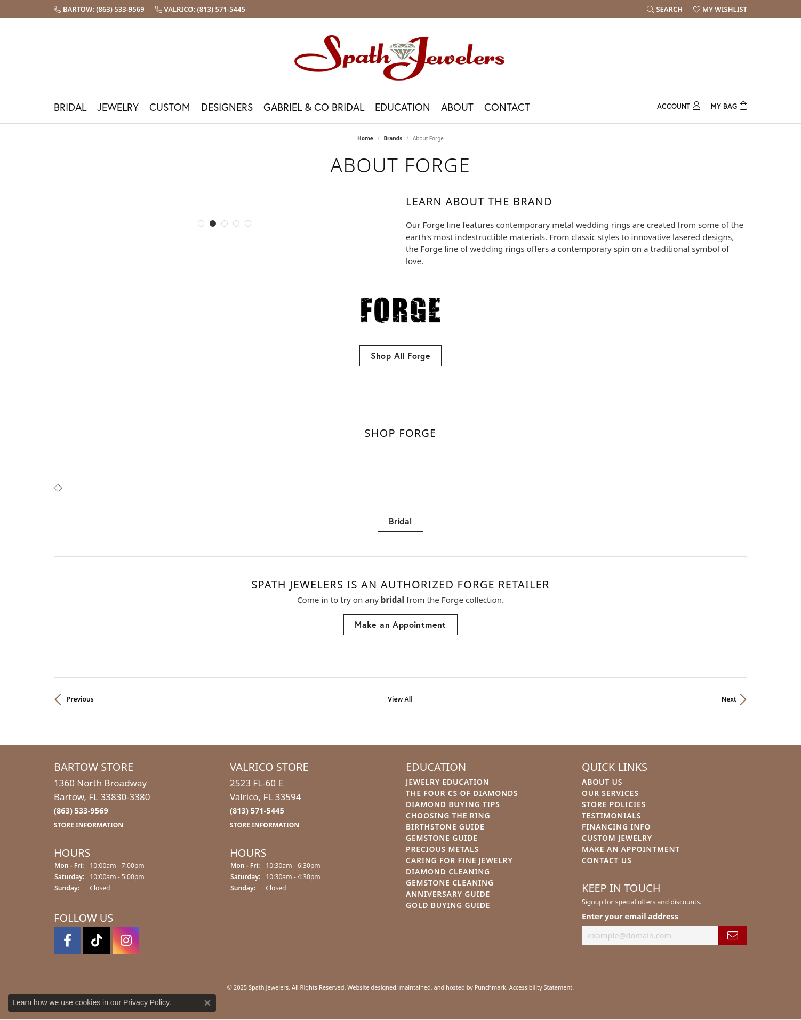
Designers (227, 107)
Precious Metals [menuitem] (442, 849)
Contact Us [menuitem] (607, 860)
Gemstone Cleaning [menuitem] (450, 883)
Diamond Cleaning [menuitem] (448, 871)
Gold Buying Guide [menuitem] (448, 905)
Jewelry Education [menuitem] (448, 782)
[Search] (665, 9)
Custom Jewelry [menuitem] (617, 838)
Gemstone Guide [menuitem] (442, 838)
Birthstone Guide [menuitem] (445, 827)
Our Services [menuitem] (610, 793)
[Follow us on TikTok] (96, 941)
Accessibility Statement (541, 988)
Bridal (70, 107)
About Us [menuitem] (602, 782)
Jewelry (118, 107)
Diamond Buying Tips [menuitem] (453, 804)
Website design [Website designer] (368, 988)
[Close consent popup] (207, 1003)
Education (402, 107)
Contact (507, 107)
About (457, 107)
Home (365, 138)
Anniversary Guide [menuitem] (448, 894)
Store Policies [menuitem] (614, 804)
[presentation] (60, 488)
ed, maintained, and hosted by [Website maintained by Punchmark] (432, 988)
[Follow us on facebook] (67, 941)
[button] (201, 223)
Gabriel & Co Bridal (313, 107)
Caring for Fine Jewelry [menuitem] (459, 860)
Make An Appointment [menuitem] (631, 849)
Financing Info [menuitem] (616, 827)
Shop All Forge (401, 355)
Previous (80, 699)
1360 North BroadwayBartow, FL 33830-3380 (102, 803)
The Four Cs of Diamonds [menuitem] (462, 793)
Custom (169, 107)
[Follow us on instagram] (126, 941)
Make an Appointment (400, 624)
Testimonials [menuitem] (611, 815)
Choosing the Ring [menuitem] (448, 815)
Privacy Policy (146, 1002)
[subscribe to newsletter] (732, 935)
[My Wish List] (720, 9)
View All (400, 699)
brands (392, 138)
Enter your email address (630, 916)
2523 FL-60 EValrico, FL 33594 (265, 803)
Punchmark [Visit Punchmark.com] (490, 988)
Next (729, 699)
